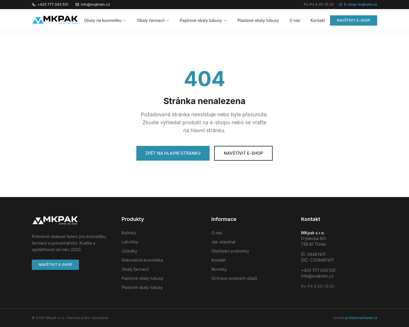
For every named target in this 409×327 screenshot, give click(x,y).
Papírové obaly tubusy (203, 20)
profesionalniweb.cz (361, 318)
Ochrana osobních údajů (234, 278)
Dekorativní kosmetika (142, 260)
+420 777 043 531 (50, 4)
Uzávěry (129, 251)
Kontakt (317, 20)
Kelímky (129, 232)
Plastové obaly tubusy (258, 20)
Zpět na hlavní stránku (173, 153)
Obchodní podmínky (230, 251)
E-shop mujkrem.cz (358, 4)
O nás (294, 20)
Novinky (219, 269)
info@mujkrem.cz (92, 4)
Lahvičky (130, 241)
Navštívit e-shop (353, 20)
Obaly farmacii (153, 20)
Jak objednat (223, 241)
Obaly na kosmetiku (105, 20)
